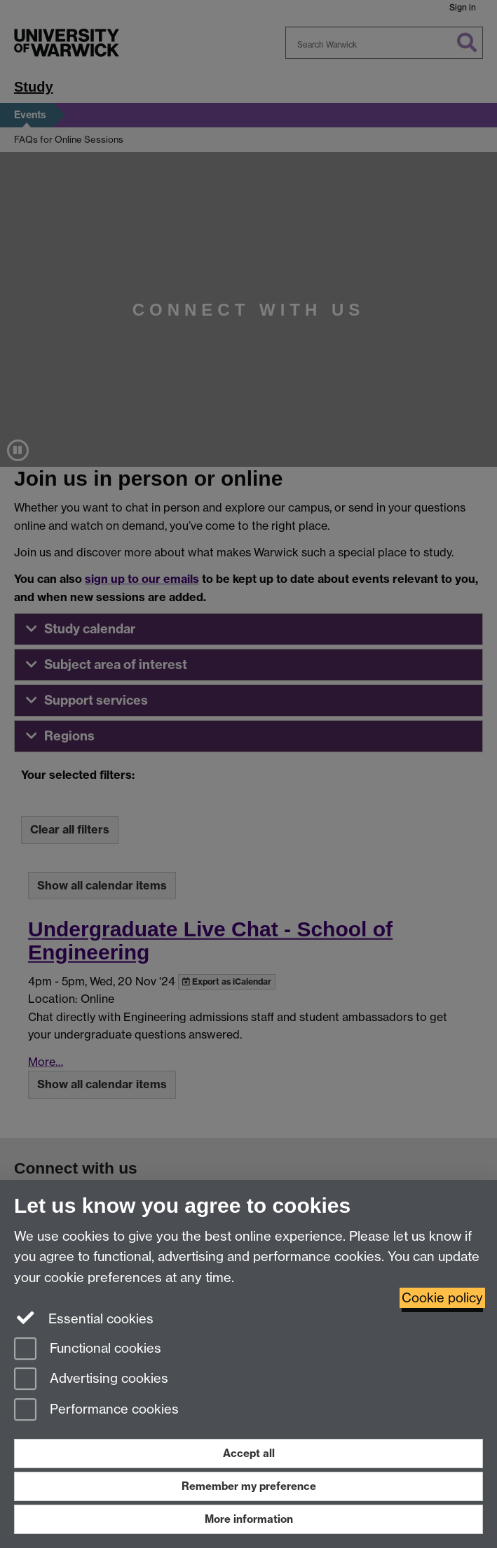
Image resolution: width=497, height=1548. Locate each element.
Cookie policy (442, 1298)
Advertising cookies (91, 1380)
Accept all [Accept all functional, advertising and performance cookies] (249, 1453)
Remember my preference (249, 1486)
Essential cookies (84, 1318)
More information (249, 1519)
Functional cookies (87, 1350)
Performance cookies (96, 1410)
